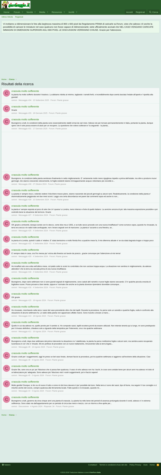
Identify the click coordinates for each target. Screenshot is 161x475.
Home (6, 12)
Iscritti (71, 12)
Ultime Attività (7, 17)
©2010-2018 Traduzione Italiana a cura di (80, 472)
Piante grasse (63, 100)
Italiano (6, 465)
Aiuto (145, 465)
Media (42, 12)
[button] (22, 12)
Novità (30, 12)
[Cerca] (154, 12)
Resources (57, 12)
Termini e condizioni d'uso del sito (113, 465)
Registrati (19, 17)
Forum (17, 12)
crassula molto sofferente (25, 91)
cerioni (14, 100)
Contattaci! (92, 465)
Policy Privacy (135, 465)
